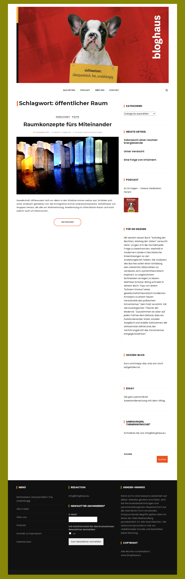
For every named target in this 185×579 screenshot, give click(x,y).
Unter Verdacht (134, 151)
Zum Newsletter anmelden (86, 541)
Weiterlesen (67, 222)
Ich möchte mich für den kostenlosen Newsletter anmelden (91, 528)
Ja (74, 533)
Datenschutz (23, 541)
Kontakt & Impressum (29, 533)
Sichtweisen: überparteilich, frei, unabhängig (34, 499)
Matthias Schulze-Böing (90, 132)
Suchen (128, 454)
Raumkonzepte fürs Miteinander (67, 124)
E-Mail (73, 514)
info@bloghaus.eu (154, 433)
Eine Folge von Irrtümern (140, 160)
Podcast (85, 90)
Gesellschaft (63, 117)
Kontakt (114, 90)
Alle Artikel (69, 90)
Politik (75, 117)
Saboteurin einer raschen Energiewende (141, 141)
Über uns (99, 90)
